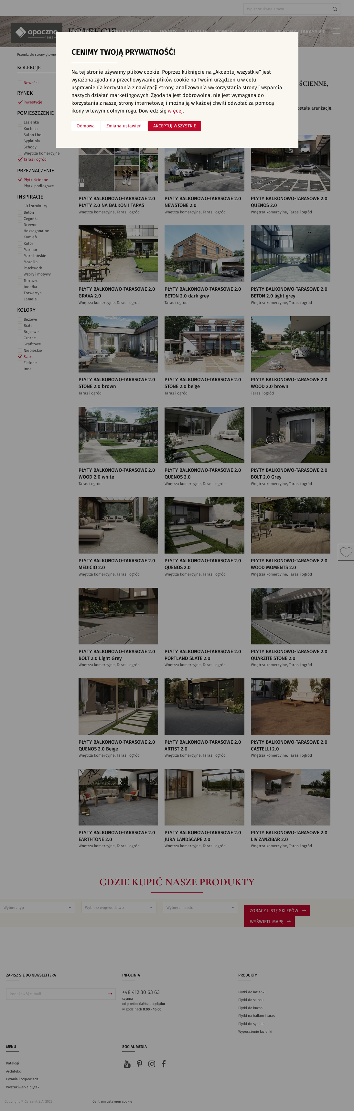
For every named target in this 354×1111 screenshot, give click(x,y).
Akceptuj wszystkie (174, 126)
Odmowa (86, 126)
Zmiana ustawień (124, 126)
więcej (175, 110)
